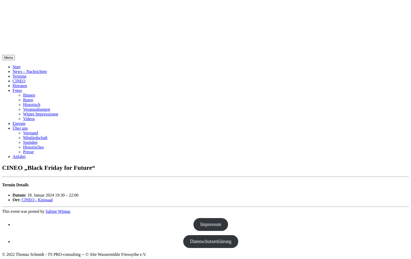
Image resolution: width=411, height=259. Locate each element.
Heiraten (20, 85)
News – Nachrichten (30, 71)
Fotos (17, 90)
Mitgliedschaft (35, 137)
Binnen (29, 95)
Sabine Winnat (58, 211)
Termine (19, 76)
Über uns (20, 128)
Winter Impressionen (40, 114)
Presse (28, 152)
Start (16, 67)
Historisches (33, 147)
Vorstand (30, 133)
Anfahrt (19, 156)
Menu (8, 58)
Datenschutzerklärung (210, 241)
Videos (29, 119)
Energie (19, 123)
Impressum (210, 224)
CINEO (19, 81)
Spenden (30, 142)
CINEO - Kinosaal (37, 200)
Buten (28, 100)
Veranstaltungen (36, 109)
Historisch (31, 104)
